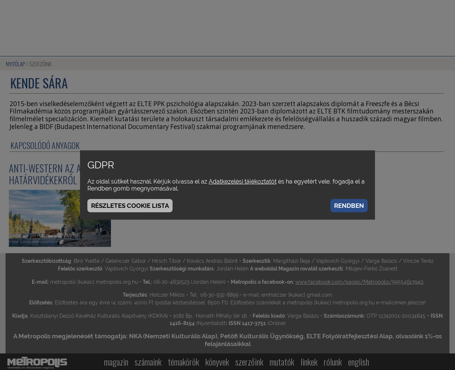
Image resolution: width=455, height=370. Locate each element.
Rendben (349, 205)
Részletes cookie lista (130, 205)
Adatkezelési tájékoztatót (243, 181)
